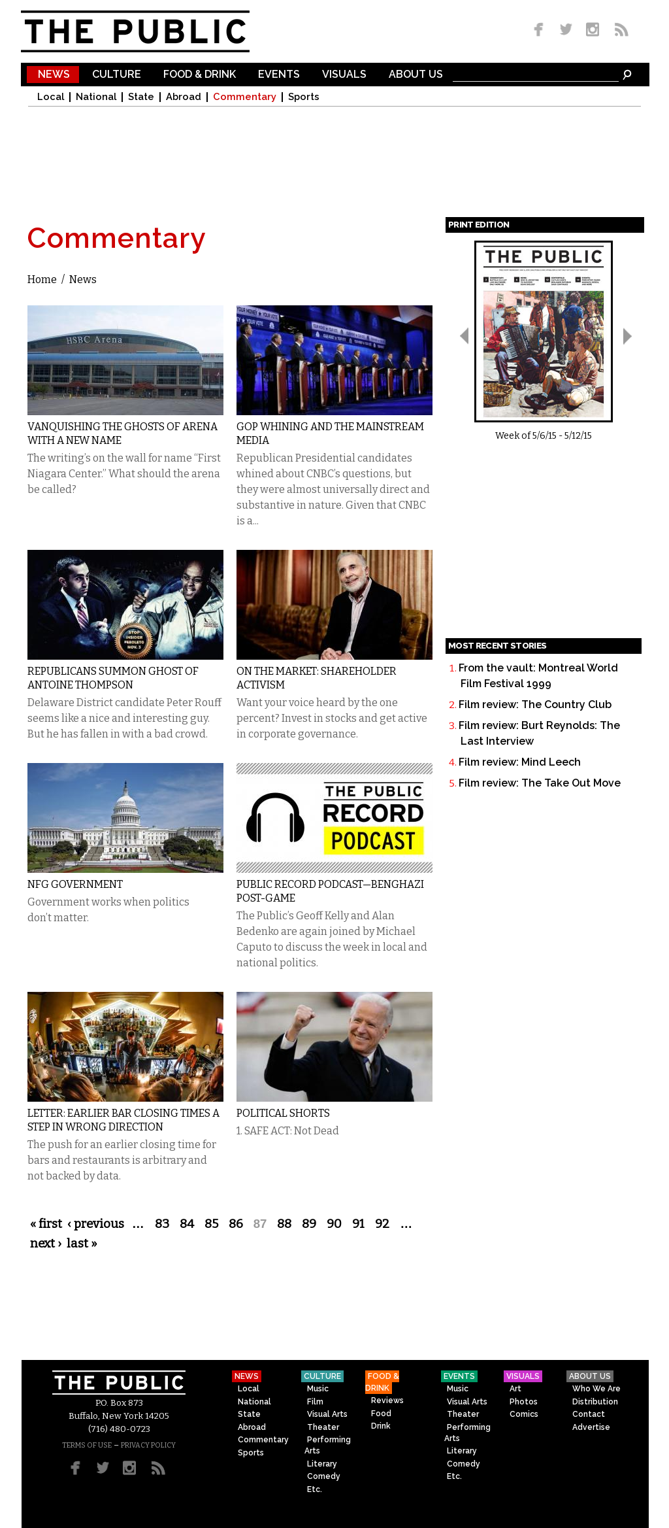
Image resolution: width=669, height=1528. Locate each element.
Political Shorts (283, 1113)
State (141, 97)
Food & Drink (199, 74)
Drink (381, 1426)
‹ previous (95, 1224)
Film (315, 1401)
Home (42, 279)
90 (334, 1224)
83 (162, 1224)
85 (211, 1224)
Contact (588, 1414)
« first (46, 1224)
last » (82, 1243)
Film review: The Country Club (535, 704)
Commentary (244, 97)
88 (284, 1224)
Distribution (595, 1401)
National (96, 97)
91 (358, 1224)
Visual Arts (327, 1414)
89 (309, 1224)
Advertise (591, 1427)
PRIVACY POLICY (148, 1445)
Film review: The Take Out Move (540, 783)
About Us (416, 74)
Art (515, 1388)
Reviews (387, 1400)
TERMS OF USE (87, 1445)
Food (381, 1413)
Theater (323, 1427)
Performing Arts (327, 1445)
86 (236, 1224)
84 (187, 1224)
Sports (303, 97)
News (54, 74)
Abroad (183, 97)
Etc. (314, 1489)
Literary (322, 1464)
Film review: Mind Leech (520, 762)
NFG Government (75, 884)
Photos (524, 1401)
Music (318, 1388)
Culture (116, 74)
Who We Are (596, 1388)
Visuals (344, 74)
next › (45, 1243)
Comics (524, 1414)
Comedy (323, 1476)
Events (279, 74)
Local (50, 97)
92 (382, 1224)
